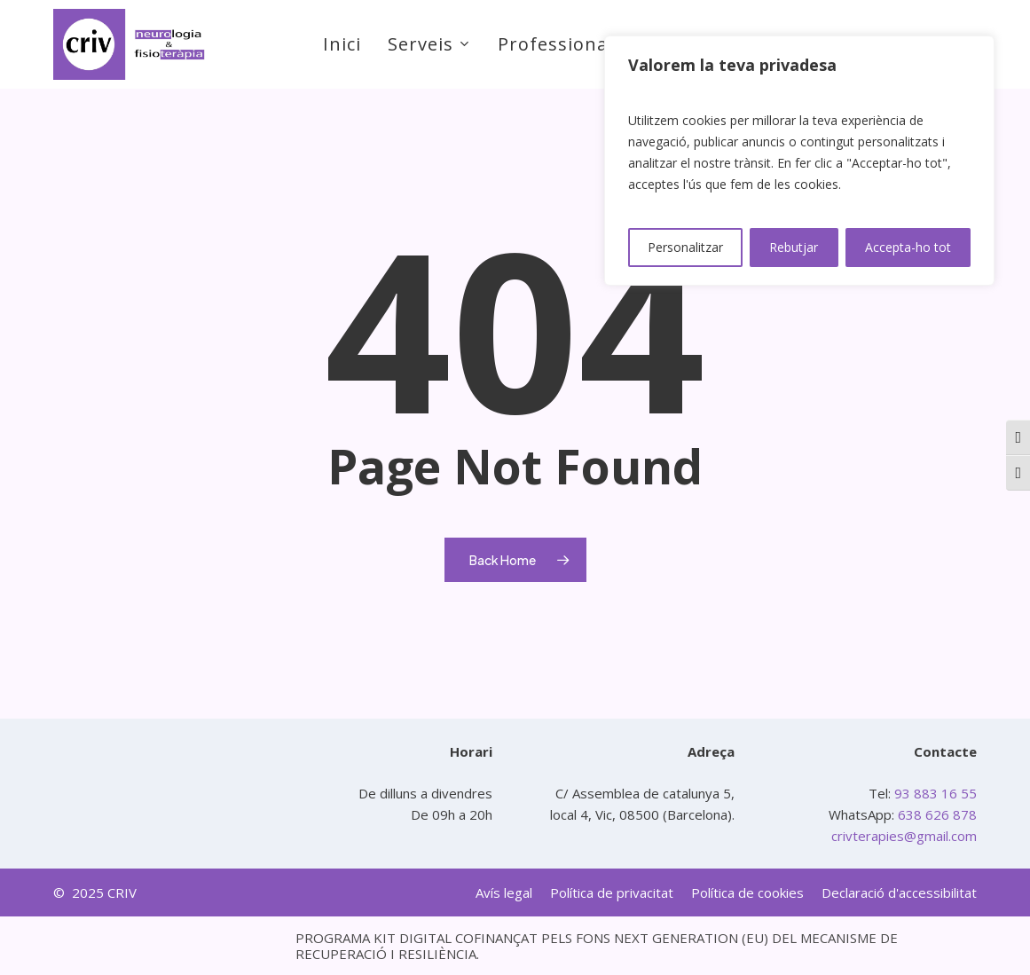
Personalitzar (685, 247)
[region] (799, 160)
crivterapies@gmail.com (904, 836)
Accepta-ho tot (908, 247)
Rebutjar (793, 247)
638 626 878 (937, 814)
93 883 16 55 (934, 793)
